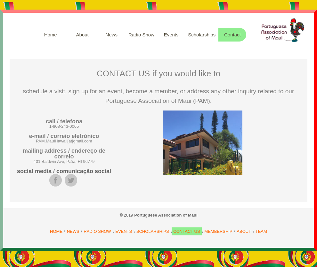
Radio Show (141, 34)
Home (50, 34)
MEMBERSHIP (218, 231)
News (112, 34)
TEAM (261, 231)
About (82, 34)
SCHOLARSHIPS (152, 231)
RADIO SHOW (97, 231)
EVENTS (123, 231)
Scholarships (201, 34)
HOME (56, 231)
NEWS (73, 231)
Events (171, 34)
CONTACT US (186, 231)
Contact (232, 34)
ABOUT (244, 231)
